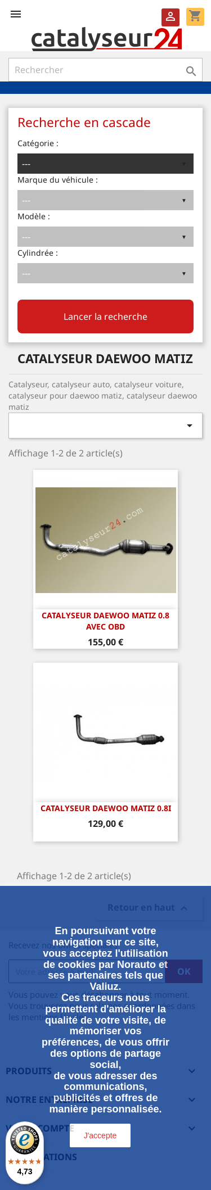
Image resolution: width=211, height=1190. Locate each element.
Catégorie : (38, 143)
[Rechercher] (105, 70)
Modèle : (33, 216)
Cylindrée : (37, 252)
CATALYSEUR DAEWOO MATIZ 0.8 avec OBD (105, 621)
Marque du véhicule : (57, 179)
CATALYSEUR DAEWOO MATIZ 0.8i (106, 808)
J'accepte (100, 1135)
